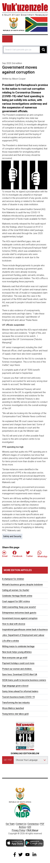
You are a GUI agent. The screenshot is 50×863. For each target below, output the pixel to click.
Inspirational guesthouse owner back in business (25, 629)
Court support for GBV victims (16, 601)
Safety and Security (12, 536)
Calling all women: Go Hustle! (15, 590)
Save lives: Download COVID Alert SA (19, 674)
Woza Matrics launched (13, 708)
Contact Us (21, 824)
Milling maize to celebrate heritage (18, 646)
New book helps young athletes (17, 652)
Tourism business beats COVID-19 (18, 697)
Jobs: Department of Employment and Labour (23, 635)
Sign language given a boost (15, 685)
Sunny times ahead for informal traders (20, 691)
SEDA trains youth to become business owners (24, 680)
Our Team (10, 824)
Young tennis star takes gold (15, 714)
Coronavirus (33, 824)
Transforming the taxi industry (16, 702)
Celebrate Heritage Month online (17, 596)
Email (4, 554)
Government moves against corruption (19, 618)
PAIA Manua (32, 830)
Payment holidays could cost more (18, 663)
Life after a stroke (10, 640)
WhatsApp (42, 554)
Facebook (17, 554)
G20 (29, 827)
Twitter (29, 554)
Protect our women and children (17, 669)
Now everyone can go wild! (14, 657)
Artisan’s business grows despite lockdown (22, 584)
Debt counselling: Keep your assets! (19, 607)
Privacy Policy (18, 830)
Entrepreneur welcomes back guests (19, 612)
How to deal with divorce (13, 624)
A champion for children (13, 579)
